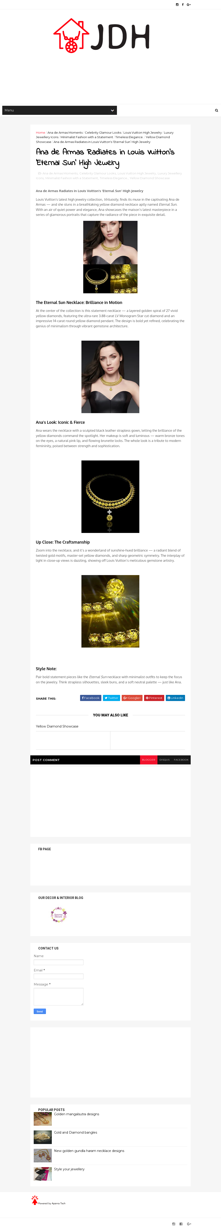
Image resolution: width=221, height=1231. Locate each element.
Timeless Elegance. (130, 138)
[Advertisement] (110, 68)
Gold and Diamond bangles (76, 1134)
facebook (180, 760)
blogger (147, 760)
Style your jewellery (70, 1170)
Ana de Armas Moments (66, 133)
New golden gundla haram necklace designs (90, 1152)
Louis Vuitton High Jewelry (144, 133)
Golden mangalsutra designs (77, 1115)
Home (41, 133)
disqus (163, 760)
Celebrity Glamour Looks (104, 133)
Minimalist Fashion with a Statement (88, 138)
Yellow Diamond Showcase (151, 179)
